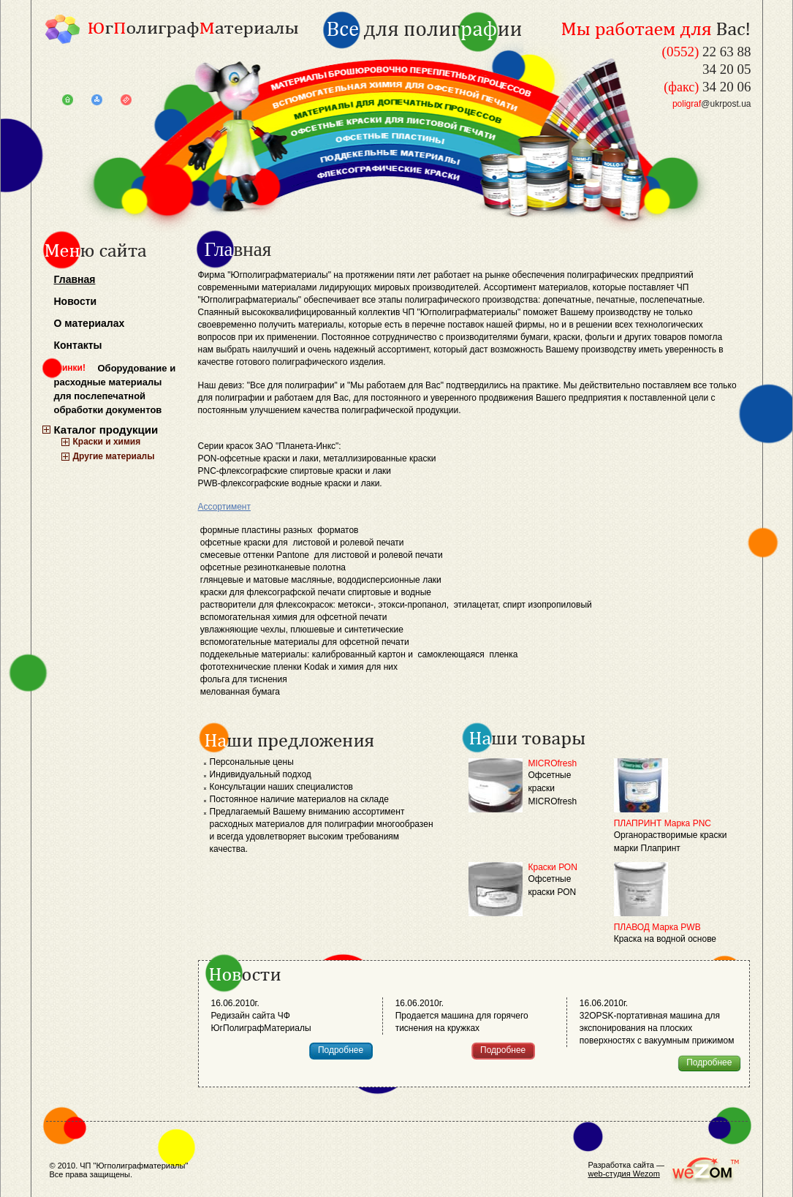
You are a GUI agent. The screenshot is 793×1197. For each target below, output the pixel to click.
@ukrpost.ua (711, 104)
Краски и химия (107, 442)
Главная (75, 279)
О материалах (89, 323)
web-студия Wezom (624, 1173)
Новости (75, 301)
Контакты (78, 345)
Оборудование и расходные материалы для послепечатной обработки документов (115, 389)
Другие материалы (114, 456)
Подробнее (340, 1050)
